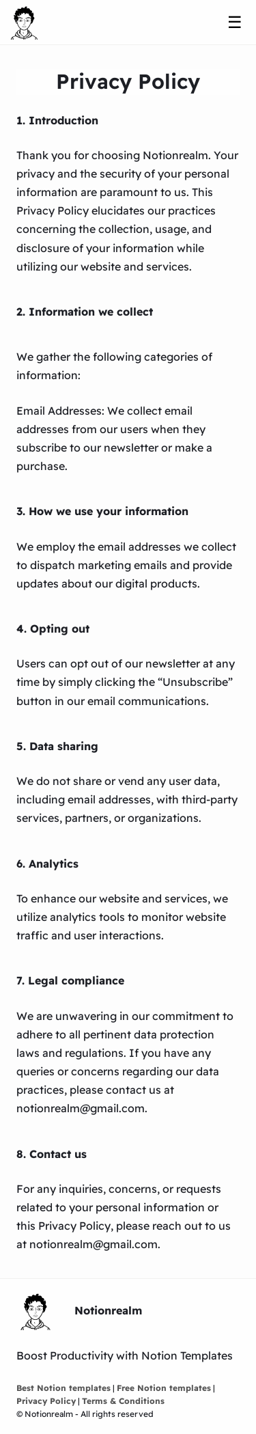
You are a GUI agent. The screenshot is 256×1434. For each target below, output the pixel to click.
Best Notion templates (63, 1388)
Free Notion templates (164, 1388)
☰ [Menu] (234, 22)
